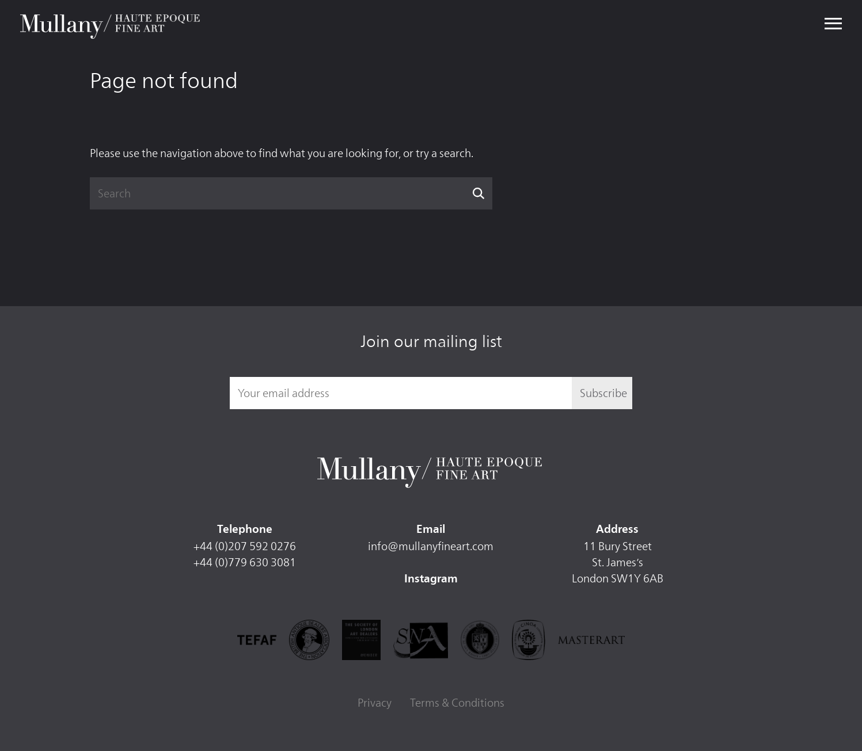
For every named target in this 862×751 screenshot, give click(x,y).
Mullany (111, 24)
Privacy (375, 702)
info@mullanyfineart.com (430, 546)
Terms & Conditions (457, 702)
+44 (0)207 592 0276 (244, 546)
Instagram (431, 579)
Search (478, 193)
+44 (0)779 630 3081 (244, 562)
